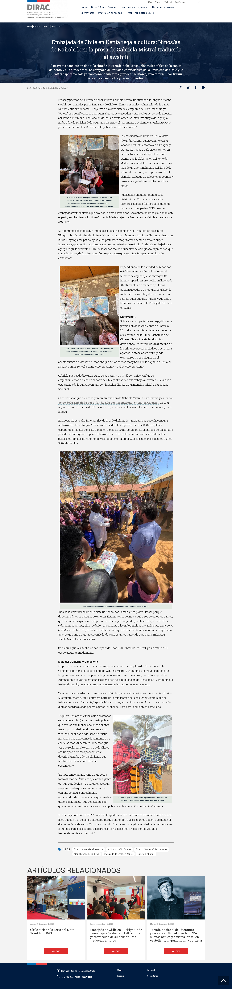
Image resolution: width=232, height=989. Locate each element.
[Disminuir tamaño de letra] (193, 1)
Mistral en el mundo (110, 12)
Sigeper (158, 2)
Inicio (83, 7)
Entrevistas (87, 12)
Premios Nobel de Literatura (88, 849)
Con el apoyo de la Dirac (86, 853)
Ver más (56, 951)
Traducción (56, 27)
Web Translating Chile (140, 12)
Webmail (168, 2)
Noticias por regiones (134, 7)
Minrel (150, 2)
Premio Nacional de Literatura (151, 849)
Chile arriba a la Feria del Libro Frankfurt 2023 (52, 931)
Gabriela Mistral (146, 853)
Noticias (36, 27)
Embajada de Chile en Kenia (118, 853)
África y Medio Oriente (119, 849)
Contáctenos (180, 2)
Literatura (46, 27)
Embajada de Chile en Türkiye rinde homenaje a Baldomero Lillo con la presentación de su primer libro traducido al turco (116, 935)
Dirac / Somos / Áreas (103, 7)
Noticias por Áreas (163, 7)
